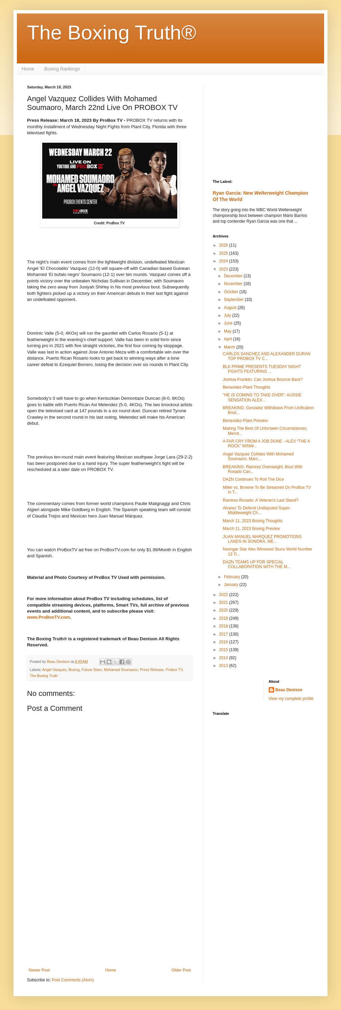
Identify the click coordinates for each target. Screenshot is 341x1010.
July (228, 315)
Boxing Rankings (62, 69)
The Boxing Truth (43, 676)
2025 (224, 253)
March (230, 347)
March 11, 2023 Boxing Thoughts (253, 520)
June (229, 323)
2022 (224, 594)
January (231, 584)
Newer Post (39, 970)
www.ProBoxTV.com (48, 617)
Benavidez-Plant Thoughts (246, 387)
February (232, 576)
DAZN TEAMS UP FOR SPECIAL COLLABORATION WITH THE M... (257, 564)
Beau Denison (289, 690)
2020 (224, 610)
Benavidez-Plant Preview (245, 420)
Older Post (181, 970)
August (231, 307)
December (234, 276)
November (234, 283)
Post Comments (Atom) (73, 980)
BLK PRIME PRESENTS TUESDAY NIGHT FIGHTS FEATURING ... (262, 369)
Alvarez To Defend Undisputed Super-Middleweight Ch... (257, 510)
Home (28, 69)
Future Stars (92, 670)
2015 (224, 649)
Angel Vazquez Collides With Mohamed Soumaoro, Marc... (258, 456)
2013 (224, 665)
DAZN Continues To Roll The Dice (253, 479)
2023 (224, 269)
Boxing (74, 670)
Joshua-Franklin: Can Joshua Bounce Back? (263, 379)
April (228, 339)
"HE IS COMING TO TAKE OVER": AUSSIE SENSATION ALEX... (262, 397)
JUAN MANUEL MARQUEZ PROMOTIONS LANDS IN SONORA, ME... (262, 539)
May (228, 331)
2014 (224, 657)
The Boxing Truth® (111, 32)
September (234, 299)
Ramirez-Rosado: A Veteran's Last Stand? (260, 500)
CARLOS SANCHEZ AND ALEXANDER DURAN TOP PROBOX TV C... (266, 356)
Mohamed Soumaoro (121, 670)
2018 (224, 626)
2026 (224, 245)
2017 (224, 634)
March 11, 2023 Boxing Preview (251, 528)
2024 (224, 261)
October (231, 291)
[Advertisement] (109, 912)
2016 (224, 642)
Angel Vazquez (54, 670)
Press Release (151, 670)
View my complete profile (291, 698)
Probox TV (174, 670)
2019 (224, 618)
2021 (224, 602)
